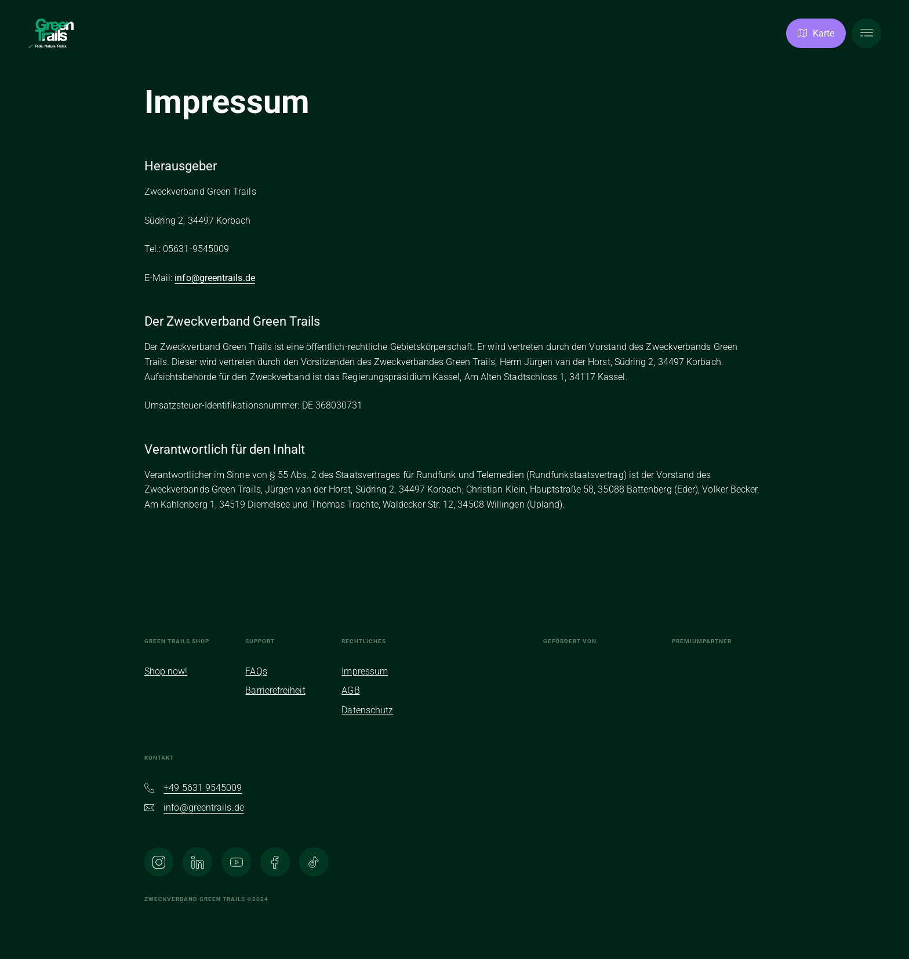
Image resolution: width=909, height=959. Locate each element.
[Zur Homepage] (51, 34)
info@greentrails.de (214, 277)
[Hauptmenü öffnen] (866, 33)
